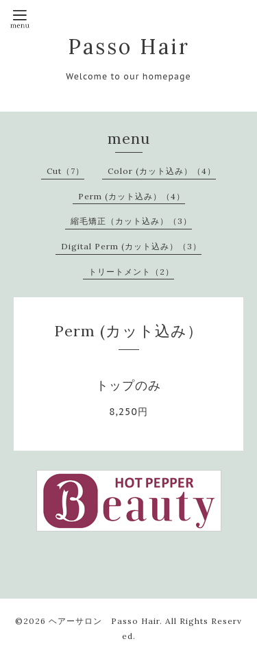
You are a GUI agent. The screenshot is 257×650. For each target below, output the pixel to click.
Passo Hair (129, 47)
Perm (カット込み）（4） (131, 196)
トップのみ (128, 385)
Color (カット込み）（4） (162, 171)
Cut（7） (65, 171)
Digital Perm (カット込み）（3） (131, 246)
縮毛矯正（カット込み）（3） (131, 221)
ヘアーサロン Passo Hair (104, 621)
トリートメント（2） (131, 271)
